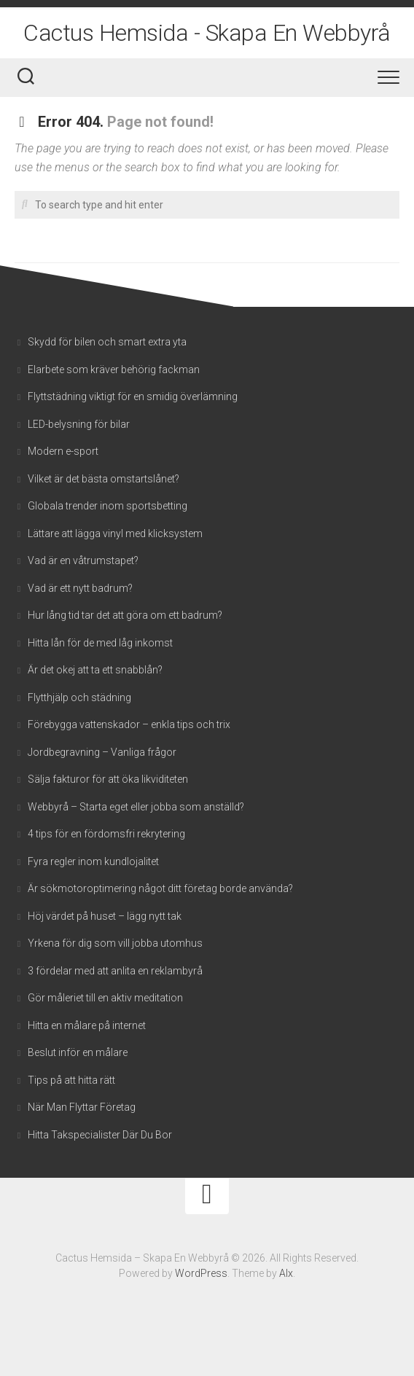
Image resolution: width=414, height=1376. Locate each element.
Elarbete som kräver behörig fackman (114, 369)
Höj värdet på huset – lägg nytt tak (104, 916)
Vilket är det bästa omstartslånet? (103, 479)
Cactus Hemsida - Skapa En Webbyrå (207, 33)
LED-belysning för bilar (79, 424)
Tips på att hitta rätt (71, 1080)
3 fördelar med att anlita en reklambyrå (115, 971)
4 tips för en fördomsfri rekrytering (106, 834)
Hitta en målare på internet (87, 1025)
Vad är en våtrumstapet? (83, 560)
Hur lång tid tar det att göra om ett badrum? (125, 615)
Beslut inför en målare (78, 1052)
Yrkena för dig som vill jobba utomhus (115, 943)
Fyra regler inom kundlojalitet (93, 861)
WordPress (201, 1273)
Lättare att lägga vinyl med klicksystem (115, 533)
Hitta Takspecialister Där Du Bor (100, 1135)
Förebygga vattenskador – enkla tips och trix (130, 724)
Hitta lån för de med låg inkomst (100, 643)
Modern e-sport (63, 451)
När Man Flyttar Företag (82, 1107)
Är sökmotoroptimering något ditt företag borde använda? (160, 888)
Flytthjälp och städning (80, 697)
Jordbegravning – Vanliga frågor (102, 752)
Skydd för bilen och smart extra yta (107, 342)
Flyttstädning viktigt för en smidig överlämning (133, 396)
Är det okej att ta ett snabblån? (95, 670)
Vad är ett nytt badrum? (80, 588)
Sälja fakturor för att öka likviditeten (108, 779)
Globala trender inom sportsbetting (107, 506)
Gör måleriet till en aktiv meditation (105, 998)
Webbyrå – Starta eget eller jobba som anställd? (136, 807)
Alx (286, 1273)
